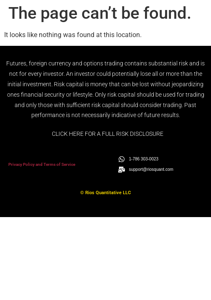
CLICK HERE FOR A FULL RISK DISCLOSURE (107, 133)
